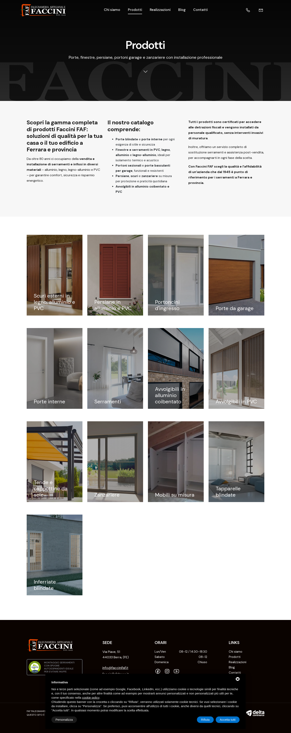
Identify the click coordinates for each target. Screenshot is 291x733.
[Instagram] (168, 671)
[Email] (264, 10)
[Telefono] (252, 10)
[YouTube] (177, 671)
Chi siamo (112, 9)
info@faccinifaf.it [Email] (115, 668)
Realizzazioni (160, 9)
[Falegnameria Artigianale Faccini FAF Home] (43, 10)
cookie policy (90, 697)
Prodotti (135, 9)
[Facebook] (159, 671)
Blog (182, 9)
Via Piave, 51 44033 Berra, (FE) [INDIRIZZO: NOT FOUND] (115, 654)
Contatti (200, 9)
